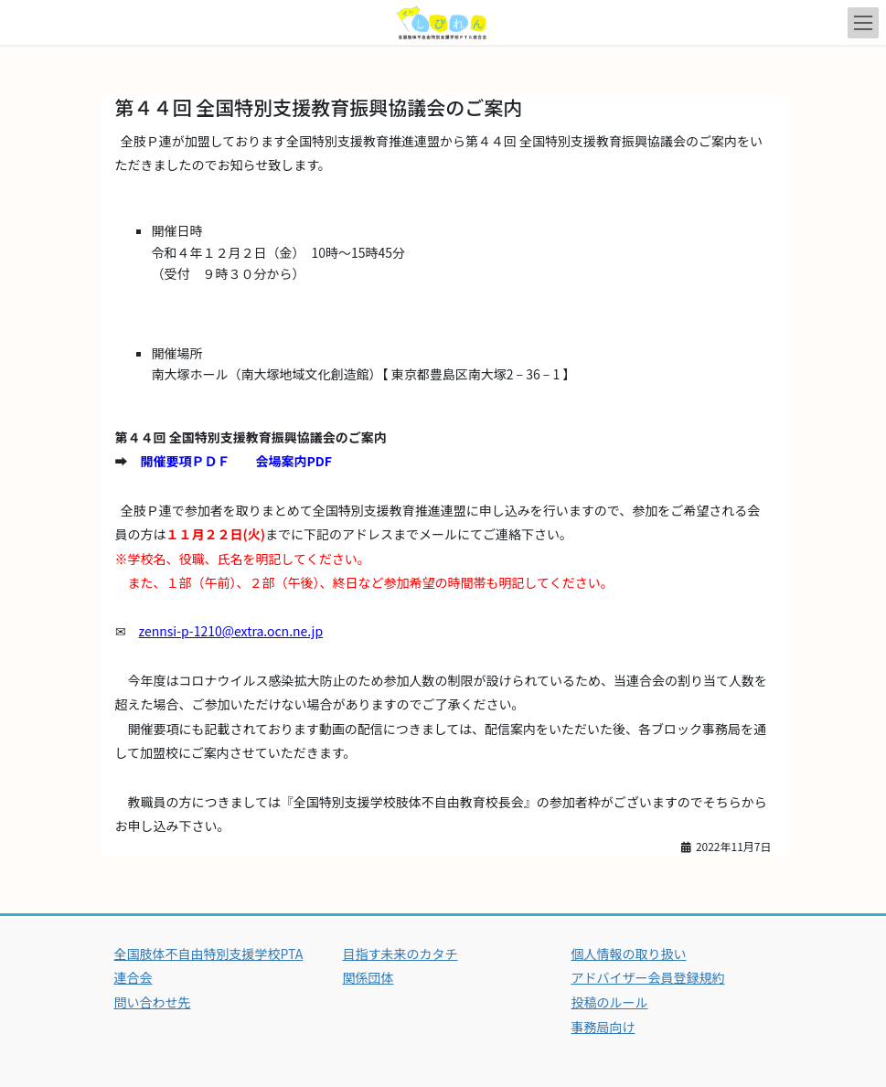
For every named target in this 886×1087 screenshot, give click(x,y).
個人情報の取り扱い (629, 953)
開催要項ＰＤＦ (185, 461)
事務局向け (603, 1027)
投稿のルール (609, 1002)
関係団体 (368, 977)
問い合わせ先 (152, 1002)
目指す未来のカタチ (400, 953)
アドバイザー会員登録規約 (648, 977)
